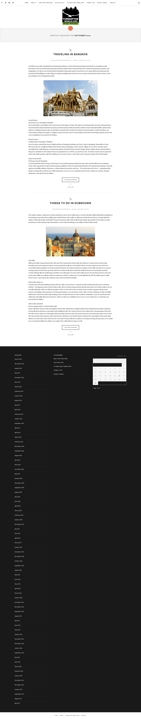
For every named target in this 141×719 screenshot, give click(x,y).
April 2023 (18, 409)
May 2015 (17, 630)
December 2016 (19, 552)
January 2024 (19, 396)
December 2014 (19, 639)
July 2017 (17, 529)
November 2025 (19, 363)
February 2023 (19, 414)
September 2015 (19, 611)
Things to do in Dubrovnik (70, 203)
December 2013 (19, 680)
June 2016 (17, 579)
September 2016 (19, 565)
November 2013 (19, 685)
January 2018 (18, 519)
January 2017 (18, 547)
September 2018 (19, 487)
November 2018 (19, 483)
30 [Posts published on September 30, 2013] (95, 383)
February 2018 (19, 515)
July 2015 (17, 620)
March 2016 (18, 593)
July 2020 (17, 460)
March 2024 (18, 386)
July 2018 (17, 497)
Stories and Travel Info (75, 2)
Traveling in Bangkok (70, 54)
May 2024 (17, 382)
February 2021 (19, 441)
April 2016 (18, 588)
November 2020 (19, 446)
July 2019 (17, 474)
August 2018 (18, 492)
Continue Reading (70, 179)
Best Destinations (45, 2)
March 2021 (18, 437)
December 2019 (19, 469)
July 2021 (17, 428)
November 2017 (19, 524)
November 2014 (19, 643)
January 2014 (18, 675)
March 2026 (18, 359)
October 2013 (18, 689)
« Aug (94, 388)
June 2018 (17, 501)
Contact (113, 2)
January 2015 (18, 634)
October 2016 (18, 561)
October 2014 (18, 648)
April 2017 (17, 538)
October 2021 (18, 419)
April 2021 (17, 432)
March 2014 (18, 666)
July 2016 (17, 575)
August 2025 (18, 368)
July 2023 (17, 405)
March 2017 (18, 542)
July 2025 (17, 373)
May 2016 (17, 584)
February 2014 (19, 671)
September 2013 (19, 694)
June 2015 (17, 625)
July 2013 (17, 703)
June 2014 (17, 662)
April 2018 (18, 506)
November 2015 (19, 607)
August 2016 (18, 570)
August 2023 (18, 400)
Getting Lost (60, 2)
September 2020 (19, 451)
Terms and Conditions (72, 715)
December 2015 (19, 602)
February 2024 (19, 391)
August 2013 (18, 698)
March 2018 (18, 510)
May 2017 (17, 533)
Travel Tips (91, 2)
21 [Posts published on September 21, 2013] (119, 375)
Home (26, 2)
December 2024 (19, 377)
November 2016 (19, 556)
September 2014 (19, 653)
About (33, 2)
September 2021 (19, 423)
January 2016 (18, 597)
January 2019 (18, 478)
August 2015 (18, 616)
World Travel (102, 2)
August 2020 (18, 455)
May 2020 (17, 464)
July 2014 (17, 657)
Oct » (98, 388)
